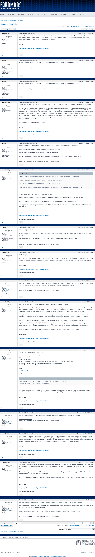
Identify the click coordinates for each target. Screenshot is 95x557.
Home (2, 20)
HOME (2, 14)
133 (6, 67)
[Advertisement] (59, 6)
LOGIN (82, 14)
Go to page (72, 26)
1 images (8, 69)
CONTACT (73, 14)
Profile (20, 55)
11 (89, 26)
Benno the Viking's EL (9, 24)
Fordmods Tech (12, 20)
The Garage (20, 20)
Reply (11, 525)
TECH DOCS (41, 14)
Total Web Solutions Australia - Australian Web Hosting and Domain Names (49, 556)
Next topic (91, 29)
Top (2, 55)
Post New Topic (5, 29)
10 (87, 26)
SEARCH (63, 14)
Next (93, 26)
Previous (77, 26)
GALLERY (21, 14)
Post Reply (12, 29)
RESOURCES (53, 14)
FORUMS (11, 14)
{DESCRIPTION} (23, 370)
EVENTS (30, 14)
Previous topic (84, 29)
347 (6, 40)
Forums (6, 20)
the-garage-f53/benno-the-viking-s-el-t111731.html (34, 48)
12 (90, 26)
